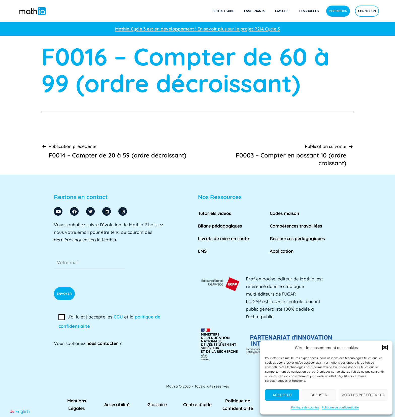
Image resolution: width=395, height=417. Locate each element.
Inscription (338, 11)
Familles (282, 11)
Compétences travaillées (296, 226)
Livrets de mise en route (223, 238)
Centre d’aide (223, 11)
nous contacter (102, 343)
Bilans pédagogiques (220, 226)
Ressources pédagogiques (297, 238)
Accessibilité (116, 404)
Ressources (309, 11)
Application (281, 251)
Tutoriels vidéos (214, 213)
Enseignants (254, 11)
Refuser (319, 395)
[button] (384, 347)
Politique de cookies (305, 407)
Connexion (367, 11)
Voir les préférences (363, 395)
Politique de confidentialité (340, 407)
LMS (202, 251)
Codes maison (284, 213)
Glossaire (157, 404)
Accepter (282, 395)
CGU (118, 317)
